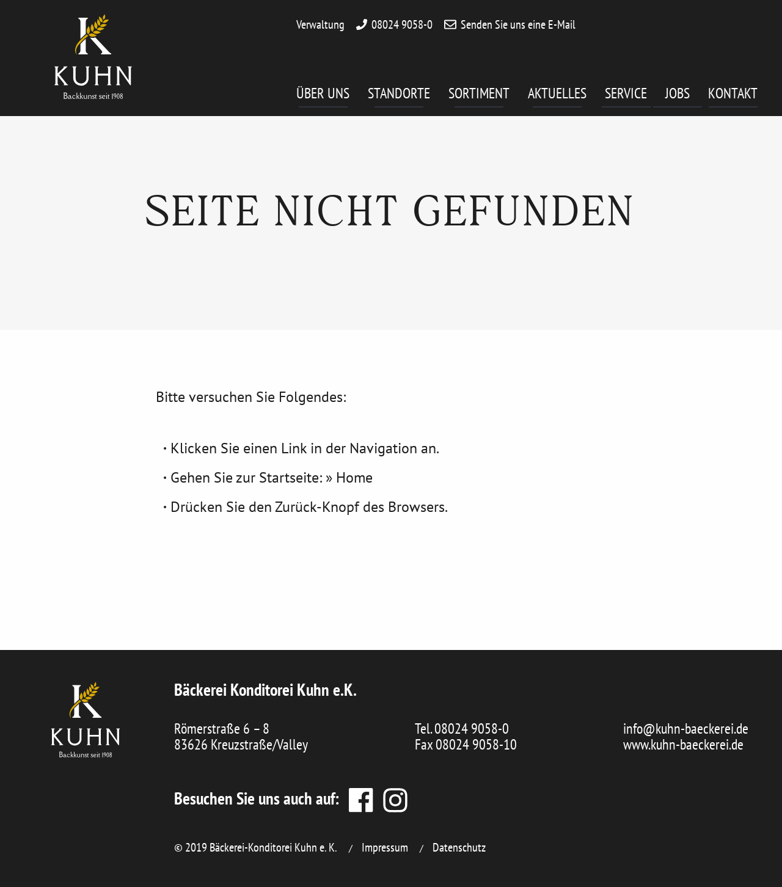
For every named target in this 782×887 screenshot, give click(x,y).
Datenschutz (459, 847)
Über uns (322, 96)
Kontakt (733, 96)
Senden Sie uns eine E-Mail (518, 24)
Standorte (399, 96)
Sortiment (479, 96)
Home (354, 477)
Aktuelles (557, 96)
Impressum (385, 847)
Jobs (683, 96)
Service (628, 96)
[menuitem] (332, 97)
